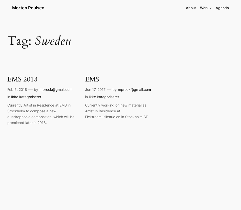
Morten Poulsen (28, 7)
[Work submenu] (211, 8)
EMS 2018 (22, 79)
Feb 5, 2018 (17, 89)
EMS (92, 79)
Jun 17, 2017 (95, 89)
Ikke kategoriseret (26, 97)
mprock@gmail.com (55, 89)
